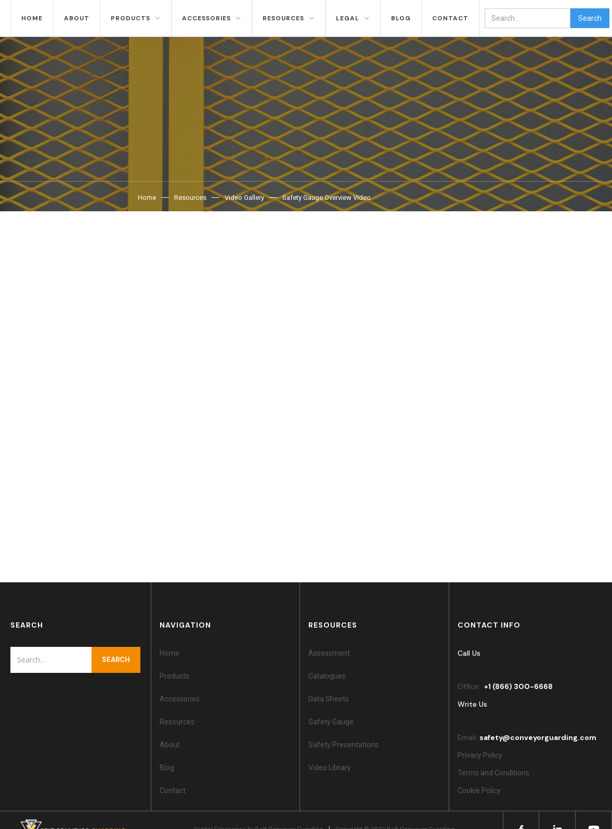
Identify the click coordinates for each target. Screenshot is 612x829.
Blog (167, 767)
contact (450, 18)
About (76, 18)
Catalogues (327, 676)
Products (130, 18)
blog (401, 18)
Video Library (329, 767)
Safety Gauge (331, 722)
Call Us (469, 653)
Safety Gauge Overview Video (326, 197)
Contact (173, 790)
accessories (206, 18)
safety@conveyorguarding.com (537, 737)
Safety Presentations (343, 745)
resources (283, 18)
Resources (190, 197)
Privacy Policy (480, 755)
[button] (135, 18)
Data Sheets (328, 699)
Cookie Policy (481, 790)
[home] (5, 18)
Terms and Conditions (493, 773)
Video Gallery (244, 197)
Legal (347, 18)
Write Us (472, 704)
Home (32, 18)
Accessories (180, 699)
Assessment (329, 653)
